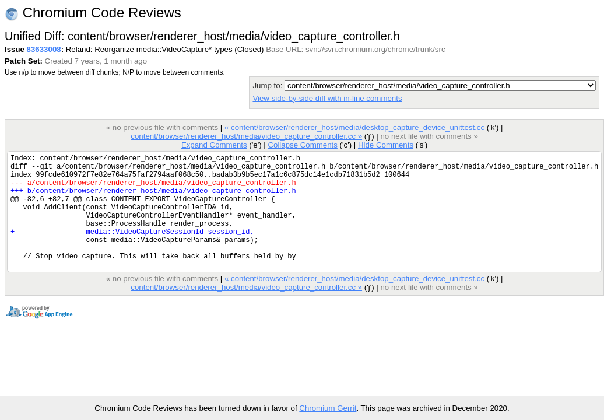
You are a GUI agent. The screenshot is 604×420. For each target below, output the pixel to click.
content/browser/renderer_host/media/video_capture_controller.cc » (246, 136)
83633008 (44, 49)
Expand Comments (214, 145)
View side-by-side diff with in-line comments (327, 98)
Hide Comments (385, 145)
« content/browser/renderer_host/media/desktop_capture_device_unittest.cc (354, 127)
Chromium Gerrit (327, 408)
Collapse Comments (302, 145)
